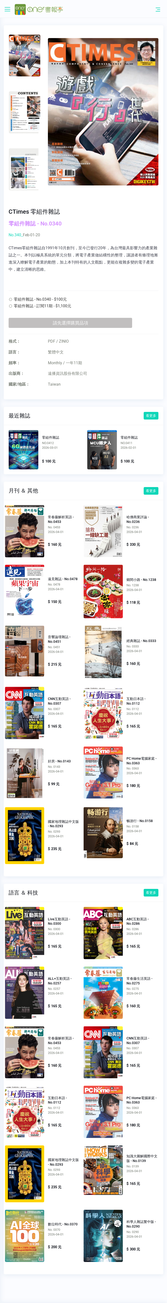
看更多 (151, 416)
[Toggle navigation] (158, 9)
